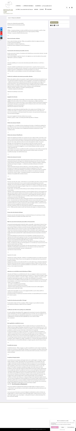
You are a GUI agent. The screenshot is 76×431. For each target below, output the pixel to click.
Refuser (63, 427)
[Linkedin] (1, 30)
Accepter (54, 427)
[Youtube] (1, 34)
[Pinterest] (1, 32)
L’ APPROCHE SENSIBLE (28, 6)
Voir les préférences (71, 427)
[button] (74, 420)
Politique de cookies (62, 429)
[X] (1, 38)
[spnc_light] (69, 7)
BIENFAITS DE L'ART (8, 11)
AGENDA (36, 9)
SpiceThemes (44, 429)
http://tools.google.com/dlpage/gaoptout (19, 384)
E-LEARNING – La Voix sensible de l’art (43, 6)
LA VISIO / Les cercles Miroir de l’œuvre (24, 9)
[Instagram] (1, 36)
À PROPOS (18, 6)
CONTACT (42, 9)
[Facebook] (1, 28)
